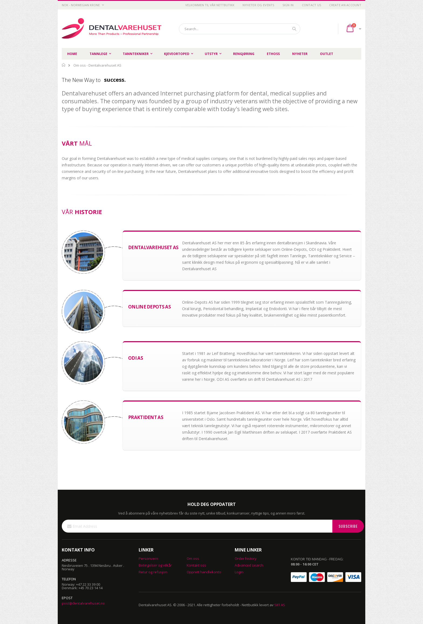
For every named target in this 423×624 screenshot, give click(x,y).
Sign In (288, 5)
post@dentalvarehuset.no (83, 603)
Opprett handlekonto (204, 572)
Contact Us (311, 5)
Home (64, 65)
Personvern (148, 558)
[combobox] (239, 28)
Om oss (193, 558)
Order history (246, 558)
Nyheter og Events (258, 5)
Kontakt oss (196, 565)
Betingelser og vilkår (155, 565)
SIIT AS (279, 604)
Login (239, 572)
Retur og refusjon (153, 572)
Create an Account (345, 5)
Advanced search (249, 565)
